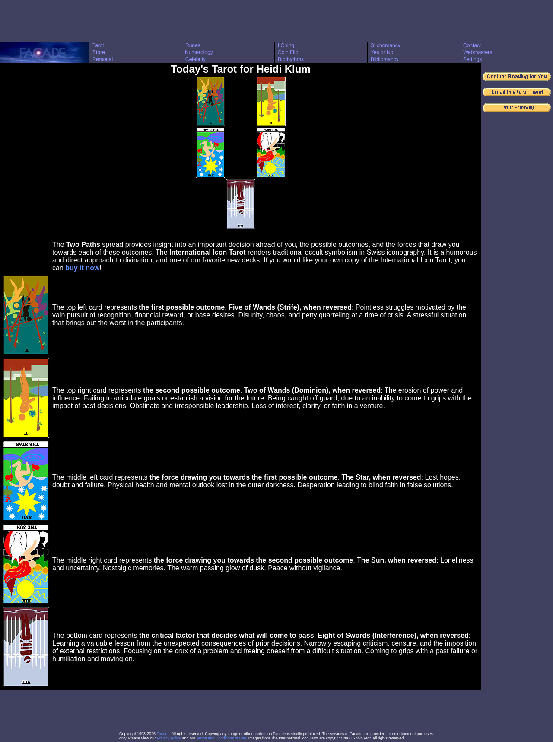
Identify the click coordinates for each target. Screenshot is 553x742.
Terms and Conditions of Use (221, 738)
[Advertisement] (276, 21)
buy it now (82, 268)
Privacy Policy (169, 738)
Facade (163, 734)
